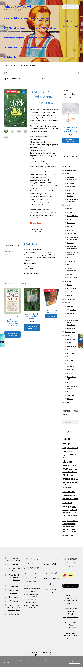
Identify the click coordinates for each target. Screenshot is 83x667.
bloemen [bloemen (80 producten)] (68, 461)
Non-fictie (70, 370)
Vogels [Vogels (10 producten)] (64, 535)
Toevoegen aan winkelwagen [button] (12, 334)
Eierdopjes (70, 230)
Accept (74, 662)
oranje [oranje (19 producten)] (69, 495)
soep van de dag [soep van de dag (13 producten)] (67, 515)
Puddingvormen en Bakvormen (72, 200)
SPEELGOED (68, 281)
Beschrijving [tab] (8, 245)
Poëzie (21, 79)
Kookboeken (71, 353)
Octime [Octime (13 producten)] (64, 495)
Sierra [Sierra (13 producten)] (64, 510)
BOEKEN (14, 79)
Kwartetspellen (72, 288)
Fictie (69, 343)
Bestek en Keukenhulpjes (72, 178)
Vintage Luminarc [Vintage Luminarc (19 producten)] (69, 529)
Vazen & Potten (72, 317)
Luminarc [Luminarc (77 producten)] (68, 491)
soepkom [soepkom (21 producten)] (73, 510)
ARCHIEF (67, 402)
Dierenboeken (71, 339)
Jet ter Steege (71, 234)
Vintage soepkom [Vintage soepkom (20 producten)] (69, 532)
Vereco (69, 274)
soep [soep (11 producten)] (67, 510)
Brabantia (70, 183)
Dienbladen (71, 186)
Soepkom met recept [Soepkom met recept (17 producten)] (69, 513)
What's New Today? (17, 6)
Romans (70, 382)
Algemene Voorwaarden (16, 579)
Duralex (69, 226)
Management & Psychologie (72, 365)
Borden (69, 219)
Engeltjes (73, 310)
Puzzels (69, 292)
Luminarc (70, 243)
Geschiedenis (71, 346)
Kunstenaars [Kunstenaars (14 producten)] (66, 487)
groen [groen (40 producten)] (65, 478)
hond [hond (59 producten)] (72, 478)
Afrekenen (46, 37)
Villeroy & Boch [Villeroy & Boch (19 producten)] (72, 521)
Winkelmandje (10, 57)
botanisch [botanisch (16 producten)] (72, 465)
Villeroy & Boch (72, 278)
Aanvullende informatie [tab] (8, 252)
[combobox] (41, 72)
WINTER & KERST (70, 299)
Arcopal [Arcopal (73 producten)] (67, 443)
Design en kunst (44, 18)
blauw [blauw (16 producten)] (64, 458)
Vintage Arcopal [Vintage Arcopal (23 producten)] (68, 523)
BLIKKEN (67, 167)
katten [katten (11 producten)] (75, 485)
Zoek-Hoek (51, 28)
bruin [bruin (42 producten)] (65, 468)
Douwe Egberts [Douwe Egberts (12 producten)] (72, 472)
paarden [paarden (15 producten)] (75, 495)
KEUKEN (67, 174)
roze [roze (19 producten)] (74, 507)
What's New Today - (51, 578)
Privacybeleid (34, 28)
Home (9, 79)
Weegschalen (71, 328)
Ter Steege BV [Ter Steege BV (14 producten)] (73, 518)
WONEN (67, 303)
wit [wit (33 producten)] (68, 535)
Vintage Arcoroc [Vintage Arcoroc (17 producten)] (68, 526)
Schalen (70, 258)
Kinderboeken (71, 350)
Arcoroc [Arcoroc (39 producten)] (73, 454)
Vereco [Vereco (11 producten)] (64, 521)
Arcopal (69, 209)
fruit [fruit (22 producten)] (71, 475)
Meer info (6, 663)
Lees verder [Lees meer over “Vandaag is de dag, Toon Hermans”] (51, 316)
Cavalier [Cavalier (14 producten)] (65, 472)
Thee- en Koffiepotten (71, 270)
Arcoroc (69, 212)
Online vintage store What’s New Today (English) (26, 47)
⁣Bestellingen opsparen (41, 218)
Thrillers (70, 399)
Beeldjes (70, 306)
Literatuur (70, 360)
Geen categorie (70, 332)
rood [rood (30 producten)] (69, 502)
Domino (69, 285)
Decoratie (70, 313)
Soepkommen (71, 261)
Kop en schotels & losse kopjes (72, 238)
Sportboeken (71, 392)
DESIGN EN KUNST (71, 170)
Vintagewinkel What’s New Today (19, 18)
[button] (24, 92)
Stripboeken (71, 395)
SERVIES (67, 205)
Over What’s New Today (14, 28)
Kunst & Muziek (72, 357)
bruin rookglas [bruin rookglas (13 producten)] (73, 469)
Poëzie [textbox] (40, 72)
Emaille (69, 190)
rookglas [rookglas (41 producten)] (67, 506)
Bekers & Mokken (72, 216)
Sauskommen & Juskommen (72, 253)
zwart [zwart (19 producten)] (72, 535)
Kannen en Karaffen (70, 195)
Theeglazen (71, 265)
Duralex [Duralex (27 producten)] (65, 475)
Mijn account (32, 37)
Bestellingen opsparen (14, 37)
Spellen (69, 295)
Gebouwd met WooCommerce (47, 655)
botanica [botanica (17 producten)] (65, 465)
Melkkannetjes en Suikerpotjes (72, 247)
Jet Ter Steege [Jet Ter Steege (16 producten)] (67, 485)
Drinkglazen (71, 223)
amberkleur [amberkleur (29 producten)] (67, 439)
